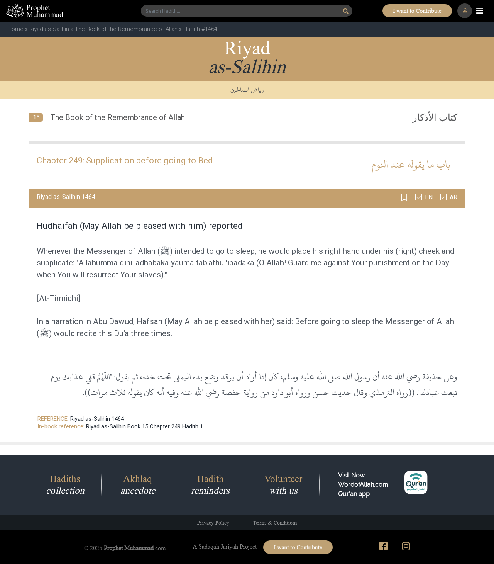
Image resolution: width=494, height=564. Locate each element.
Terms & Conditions (275, 523)
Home (16, 28)
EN (429, 197)
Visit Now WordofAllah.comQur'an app (363, 485)
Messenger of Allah (121, 251)
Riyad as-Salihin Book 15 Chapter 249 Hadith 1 (144, 426)
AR (453, 197)
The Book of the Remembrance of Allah (126, 28)
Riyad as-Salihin (49, 28)
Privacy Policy (213, 523)
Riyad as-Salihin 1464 (97, 418)
